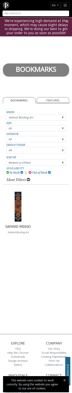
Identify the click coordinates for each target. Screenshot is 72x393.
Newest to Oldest (19, 162)
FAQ (18, 348)
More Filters (18, 180)
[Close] (67, 21)
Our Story (54, 348)
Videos (18, 365)
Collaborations (54, 365)
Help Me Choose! (18, 352)
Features (53, 100)
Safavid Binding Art (20, 117)
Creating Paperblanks (54, 357)
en (54, 5)
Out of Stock (38, 173)
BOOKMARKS (19, 100)
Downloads (18, 357)
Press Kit (54, 361)
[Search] (35, 13)
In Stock (13, 173)
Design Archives (18, 361)
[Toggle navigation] (65, 5)
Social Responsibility (53, 352)
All (10, 128)
